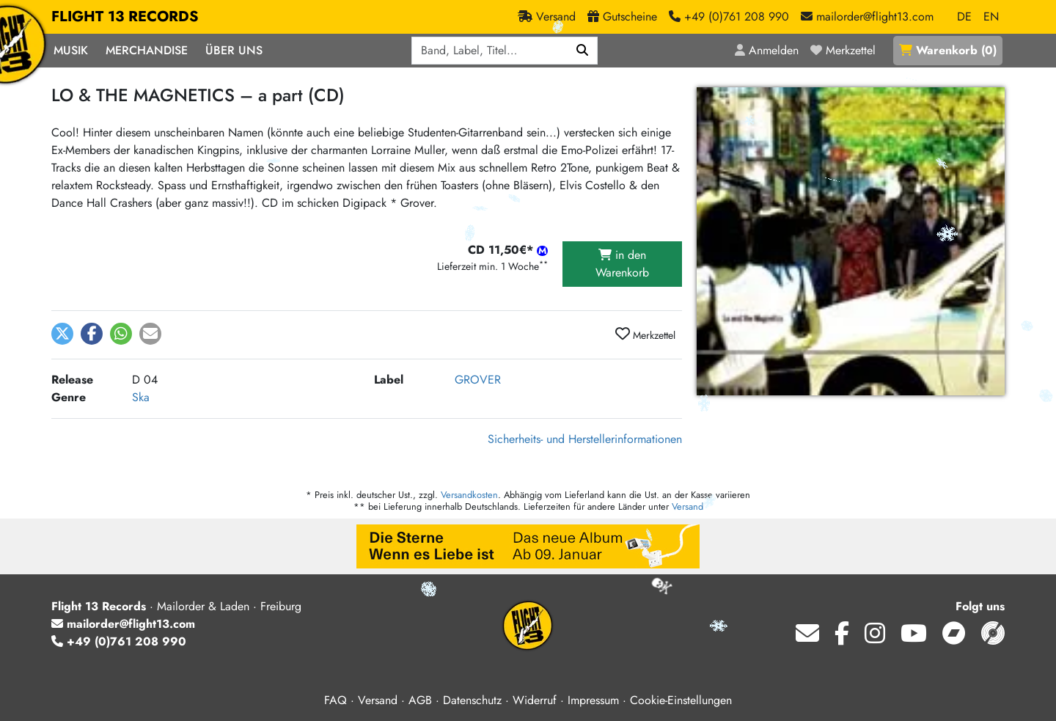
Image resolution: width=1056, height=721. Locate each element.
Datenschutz (472, 700)
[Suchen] (583, 51)
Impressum (593, 700)
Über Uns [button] (234, 50)
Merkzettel (645, 334)
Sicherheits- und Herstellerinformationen (585, 439)
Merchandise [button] (147, 50)
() (948, 50)
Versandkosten (469, 495)
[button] (62, 334)
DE (964, 16)
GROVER (478, 379)
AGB (420, 700)
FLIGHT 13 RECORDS (125, 17)
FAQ (335, 700)
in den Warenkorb (622, 263)
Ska (141, 397)
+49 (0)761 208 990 (118, 641)
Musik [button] (71, 50)
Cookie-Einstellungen (681, 700)
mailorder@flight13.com (123, 623)
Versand (687, 506)
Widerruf (535, 700)
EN (991, 16)
